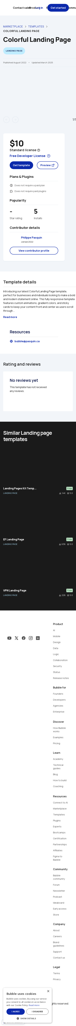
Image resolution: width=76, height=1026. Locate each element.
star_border (68, 493)
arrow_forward (15, 119)
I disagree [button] (37, 1011)
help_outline (38, 150)
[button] (27, 1018)
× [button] (48, 991)
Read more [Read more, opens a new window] (34, 1005)
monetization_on (11, 185)
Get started (58, 8)
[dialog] (27, 1005)
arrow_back (6, 119)
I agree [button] (16, 1011)
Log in (39, 8)
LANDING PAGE (10, 493)
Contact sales (22, 8)
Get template (21, 165)
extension (11, 191)
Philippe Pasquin (31, 237)
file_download (60, 493)
